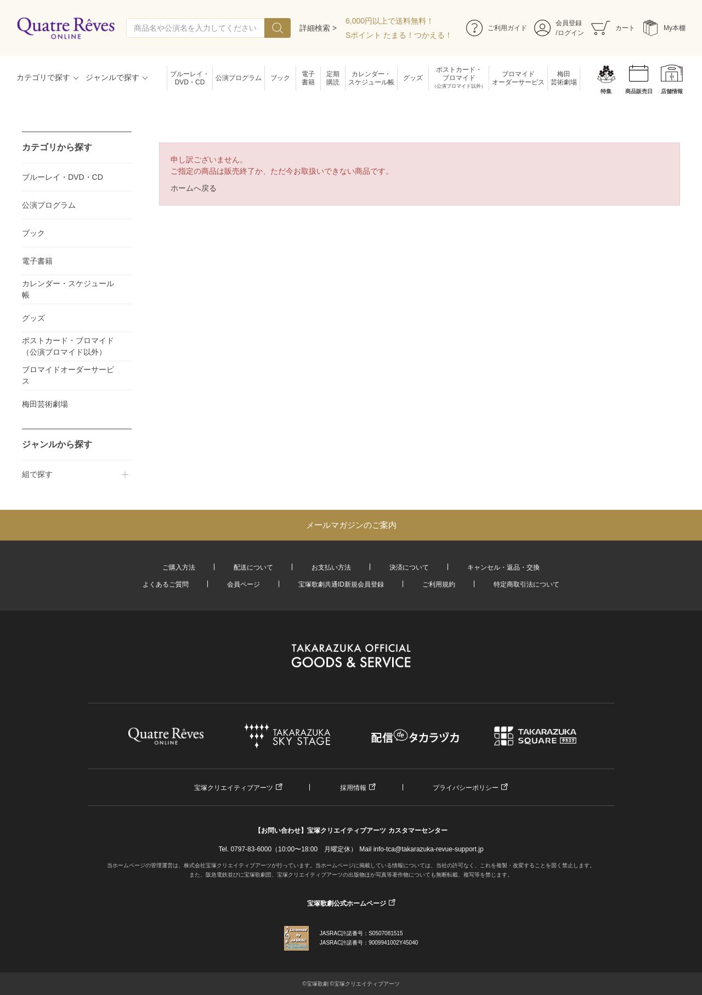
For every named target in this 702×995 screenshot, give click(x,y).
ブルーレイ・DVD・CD (190, 78)
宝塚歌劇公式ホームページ (346, 903)
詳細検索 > (318, 28)
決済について (409, 567)
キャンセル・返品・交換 (503, 567)
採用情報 (353, 788)
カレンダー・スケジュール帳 (371, 78)
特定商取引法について (526, 584)
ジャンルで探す (112, 77)
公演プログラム (239, 78)
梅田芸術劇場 (564, 78)
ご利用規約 (438, 584)
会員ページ (243, 584)
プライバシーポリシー (466, 788)
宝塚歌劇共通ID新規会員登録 (341, 584)
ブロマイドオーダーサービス (518, 78)
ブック (280, 78)
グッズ (413, 78)
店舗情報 (672, 91)
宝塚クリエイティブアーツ (233, 788)
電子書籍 (308, 78)
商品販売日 (639, 91)
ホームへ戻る (194, 188)
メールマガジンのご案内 (351, 525)
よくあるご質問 (166, 584)
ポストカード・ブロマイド (459, 78)
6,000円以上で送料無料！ (390, 20)
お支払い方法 (331, 567)
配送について (253, 567)
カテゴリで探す (43, 77)
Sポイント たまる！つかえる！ (399, 35)
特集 (606, 91)
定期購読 (332, 78)
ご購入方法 (178, 567)
